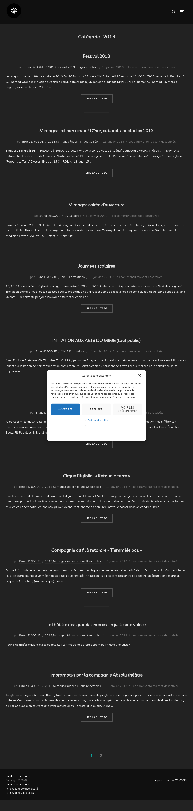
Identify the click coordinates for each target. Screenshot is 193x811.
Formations (77, 288)
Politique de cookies (98, 420)
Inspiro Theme (162, 791)
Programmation (86, 67)
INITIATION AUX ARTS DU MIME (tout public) (96, 350)
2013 (52, 67)
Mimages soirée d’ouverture (96, 215)
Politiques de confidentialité (22, 799)
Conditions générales (18, 787)
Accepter (65, 409)
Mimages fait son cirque (72, 152)
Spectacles (93, 498)
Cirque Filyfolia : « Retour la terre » (96, 486)
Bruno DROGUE (33, 67)
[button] (140, 375)
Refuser (96, 409)
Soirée (93, 152)
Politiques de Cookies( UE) (20, 804)
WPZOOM (181, 791)
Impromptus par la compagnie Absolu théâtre (96, 685)
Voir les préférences (128, 409)
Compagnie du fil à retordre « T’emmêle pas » (96, 560)
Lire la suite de (99, 98)
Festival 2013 (96, 55)
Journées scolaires (96, 276)
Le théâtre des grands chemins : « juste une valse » (96, 634)
